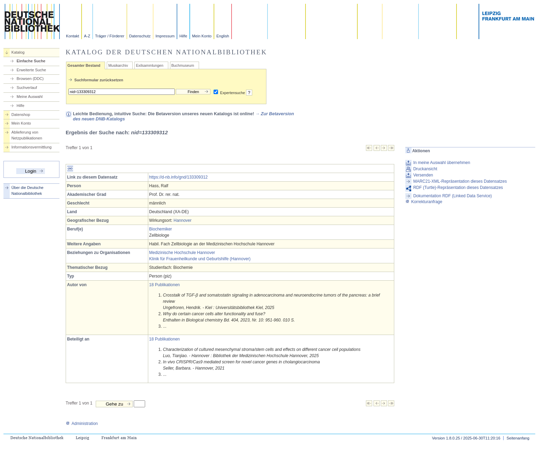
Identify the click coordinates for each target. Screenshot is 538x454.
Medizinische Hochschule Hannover (182, 252)
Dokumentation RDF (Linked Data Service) (452, 195)
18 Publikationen (164, 284)
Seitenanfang (518, 438)
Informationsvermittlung (31, 147)
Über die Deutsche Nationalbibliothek (27, 190)
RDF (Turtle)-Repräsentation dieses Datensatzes (458, 187)
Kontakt (72, 36)
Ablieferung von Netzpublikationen (26, 135)
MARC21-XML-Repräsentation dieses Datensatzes (460, 181)
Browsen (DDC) (30, 78)
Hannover (182, 220)
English (222, 36)
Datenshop (20, 114)
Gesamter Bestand (83, 65)
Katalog (18, 52)
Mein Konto (202, 36)
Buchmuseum (182, 65)
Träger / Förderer (109, 36)
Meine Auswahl (30, 96)
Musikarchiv (118, 65)
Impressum (164, 36)
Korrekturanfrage (423, 201)
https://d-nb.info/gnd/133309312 (178, 177)
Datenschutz (140, 36)
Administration (82, 423)
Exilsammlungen (149, 65)
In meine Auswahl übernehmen (441, 162)
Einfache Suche (31, 61)
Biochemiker (160, 229)
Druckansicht (425, 168)
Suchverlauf (27, 87)
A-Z (87, 36)
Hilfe (183, 36)
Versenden (423, 175)
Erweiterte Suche (31, 70)
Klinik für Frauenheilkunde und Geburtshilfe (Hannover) (200, 258)
